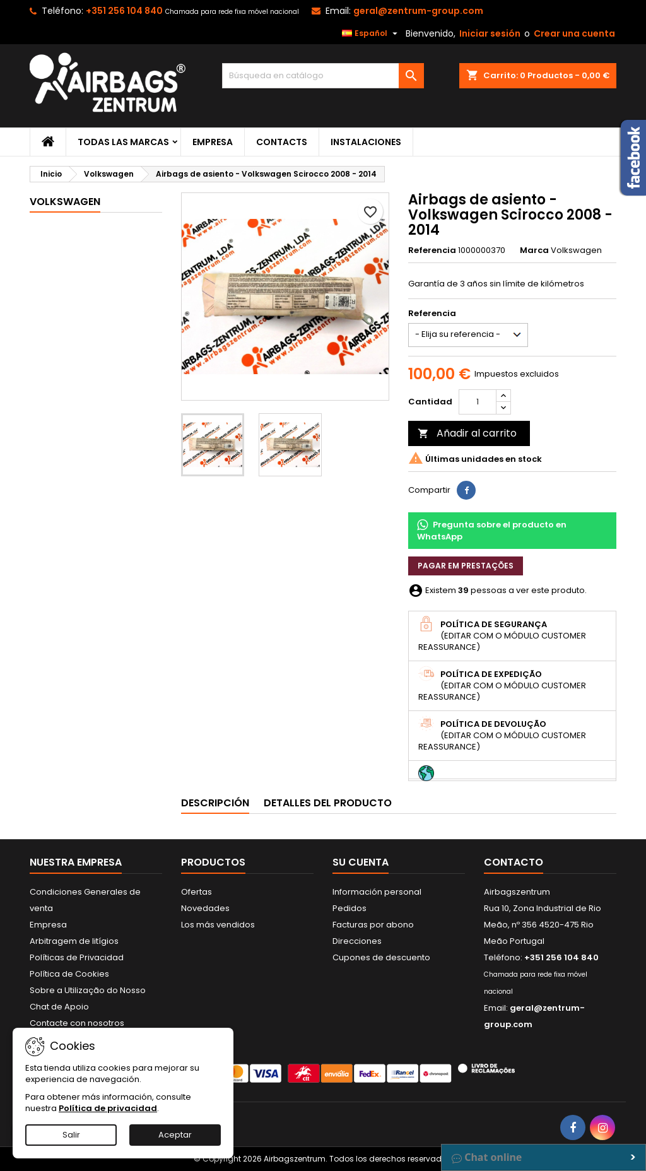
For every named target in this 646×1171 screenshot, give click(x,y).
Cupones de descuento (381, 957)
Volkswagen (65, 201)
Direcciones (357, 941)
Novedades (205, 908)
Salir (71, 1135)
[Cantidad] (477, 402)
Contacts (281, 142)
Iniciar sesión (489, 33)
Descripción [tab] (215, 803)
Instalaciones (366, 142)
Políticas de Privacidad (77, 957)
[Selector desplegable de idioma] (371, 33)
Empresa (212, 142)
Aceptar (175, 1135)
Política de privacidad (108, 1108)
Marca (534, 250)
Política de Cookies (69, 974)
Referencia (432, 250)
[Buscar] (323, 75)
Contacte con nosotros (77, 1023)
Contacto (513, 862)
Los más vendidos (218, 925)
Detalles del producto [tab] (328, 803)
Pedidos (349, 908)
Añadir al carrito (467, 433)
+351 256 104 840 (124, 10)
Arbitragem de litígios (74, 941)
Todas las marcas (123, 142)
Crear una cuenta (574, 33)
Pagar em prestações (466, 565)
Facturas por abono (373, 925)
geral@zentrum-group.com (418, 10)
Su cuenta (360, 862)
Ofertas (196, 892)
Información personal (376, 892)
